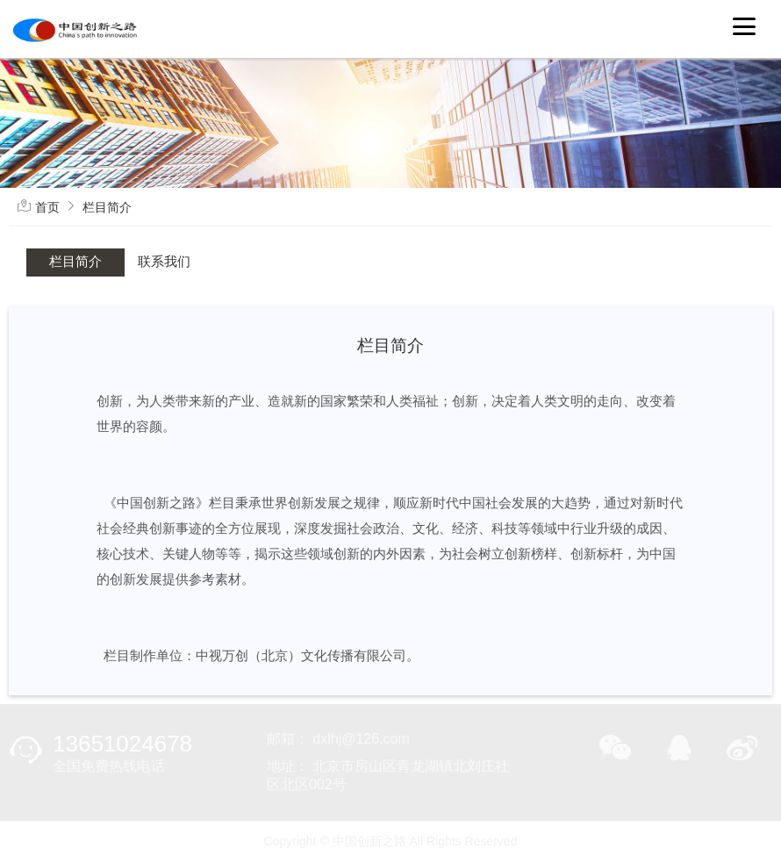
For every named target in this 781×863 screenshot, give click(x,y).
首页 (47, 207)
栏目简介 (107, 207)
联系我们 (164, 262)
